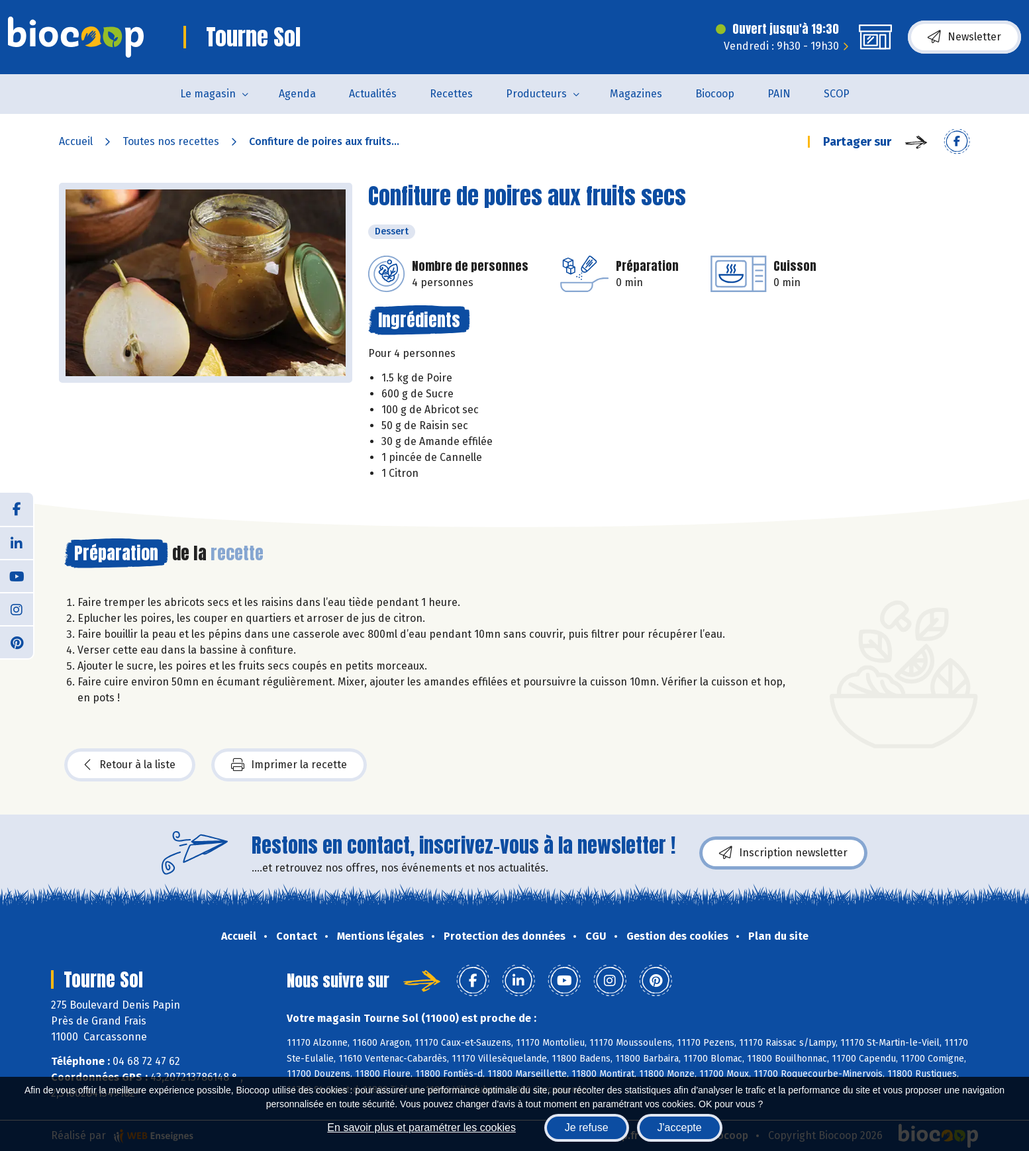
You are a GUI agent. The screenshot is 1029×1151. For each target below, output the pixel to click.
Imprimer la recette (289, 765)
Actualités (373, 93)
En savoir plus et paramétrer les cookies (421, 1127)
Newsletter (964, 37)
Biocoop (714, 93)
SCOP (837, 93)
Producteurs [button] (536, 93)
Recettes (451, 93)
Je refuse (587, 1127)
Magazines (636, 93)
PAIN (779, 93)
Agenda (297, 93)
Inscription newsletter (783, 853)
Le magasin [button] (208, 93)
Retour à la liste (129, 765)
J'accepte (680, 1127)
